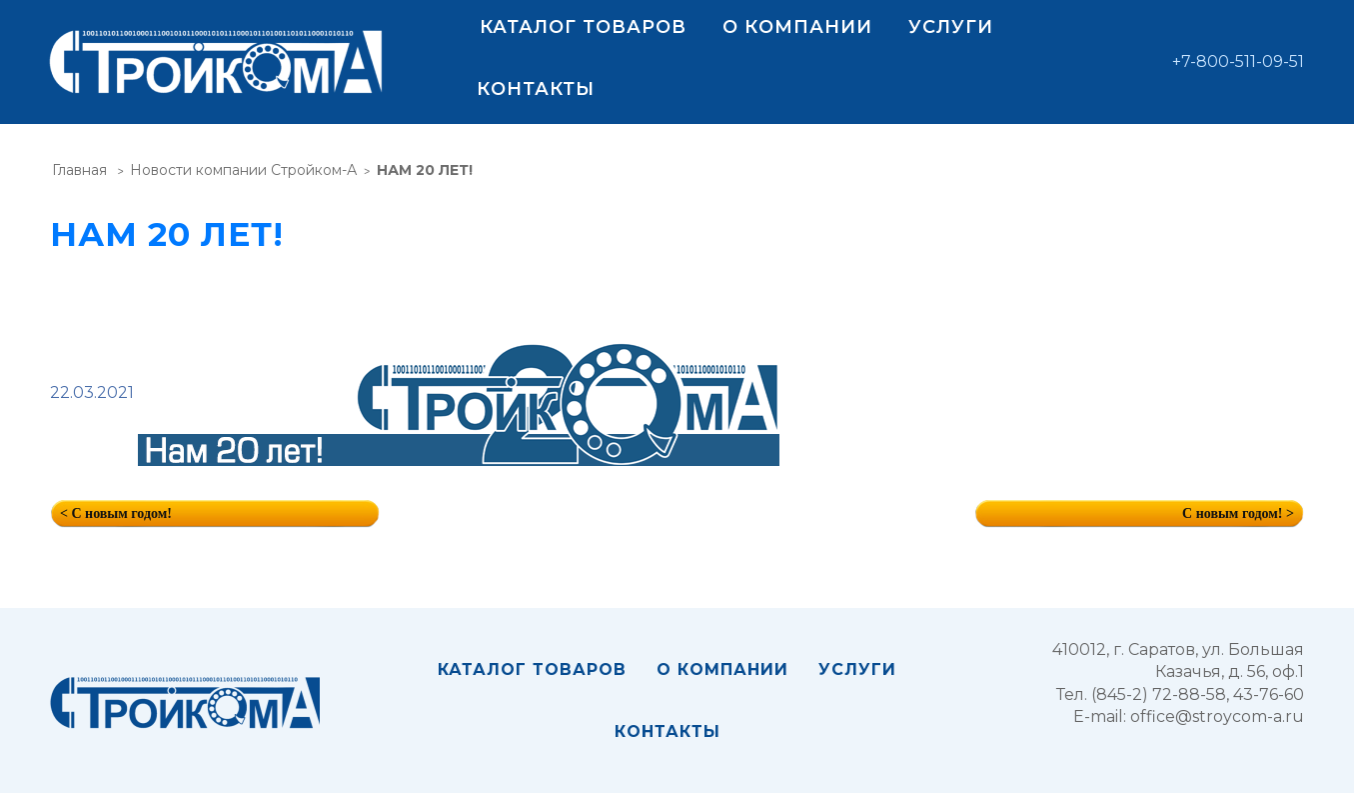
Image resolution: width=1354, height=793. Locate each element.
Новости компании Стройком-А (243, 170)
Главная (79, 170)
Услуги (950, 27)
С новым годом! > (1238, 513)
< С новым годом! (116, 513)
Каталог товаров (583, 27)
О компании (797, 27)
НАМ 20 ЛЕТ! (425, 170)
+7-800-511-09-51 (1238, 61)
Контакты (536, 89)
